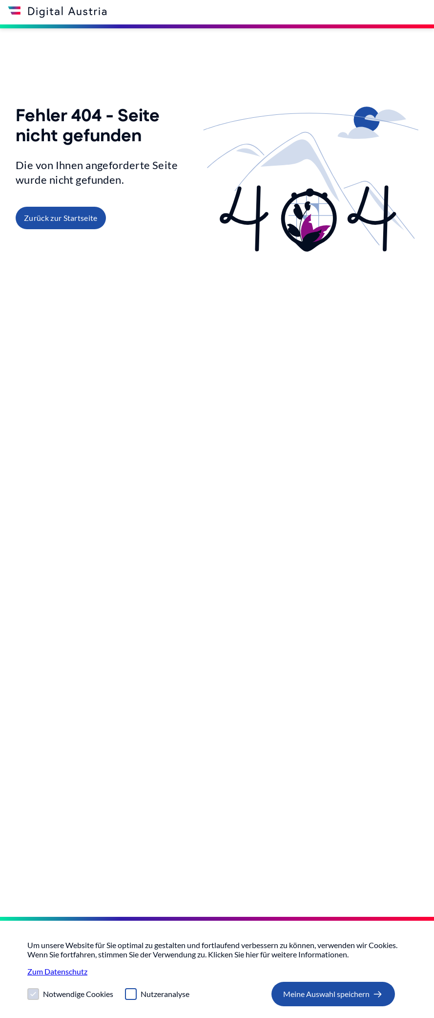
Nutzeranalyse (165, 993)
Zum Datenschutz (57, 971)
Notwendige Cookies (78, 993)
